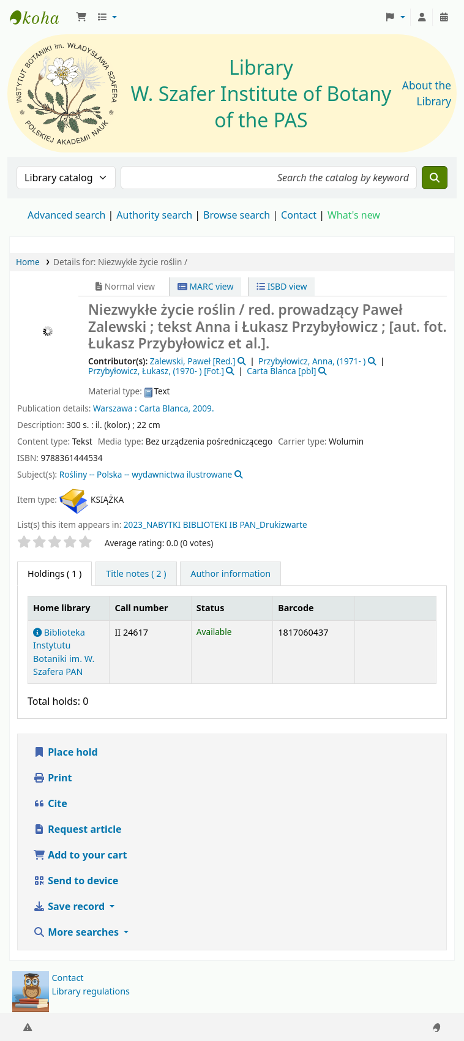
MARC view (206, 286)
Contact (67, 977)
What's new (353, 215)
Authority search (154, 215)
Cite (50, 803)
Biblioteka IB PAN (40, 17)
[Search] (434, 177)
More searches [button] (77, 932)
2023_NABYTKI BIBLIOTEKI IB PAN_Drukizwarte (215, 524)
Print (52, 777)
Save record (70, 906)
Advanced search (66, 215)
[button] (81, 17)
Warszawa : (115, 408)
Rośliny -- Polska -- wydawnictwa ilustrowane (146, 474)
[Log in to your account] (421, 17)
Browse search (236, 215)
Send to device (75, 880)
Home (28, 262)
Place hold (65, 752)
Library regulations (90, 991)
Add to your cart (80, 855)
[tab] (135, 574)
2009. (203, 408)
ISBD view (281, 286)
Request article (77, 829)
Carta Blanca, (164, 408)
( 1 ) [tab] (54, 573)
